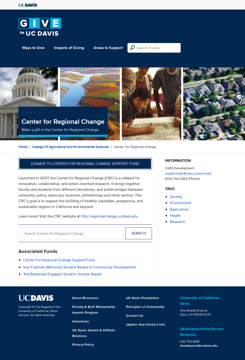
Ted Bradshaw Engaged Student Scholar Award (62, 274)
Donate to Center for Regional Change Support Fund (85, 163)
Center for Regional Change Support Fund (59, 260)
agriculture (179, 209)
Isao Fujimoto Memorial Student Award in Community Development (79, 267)
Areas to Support (108, 47)
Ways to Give (33, 47)
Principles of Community (145, 306)
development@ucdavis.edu (199, 345)
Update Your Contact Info (145, 324)
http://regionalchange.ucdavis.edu (109, 216)
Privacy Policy (83, 344)
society (176, 196)
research (177, 221)
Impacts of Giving (69, 47)
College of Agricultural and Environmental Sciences (70, 146)
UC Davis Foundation (142, 297)
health (175, 215)
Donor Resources (85, 297)
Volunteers (80, 321)
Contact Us (134, 315)
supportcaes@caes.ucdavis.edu (188, 173)
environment (180, 203)
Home (22, 146)
